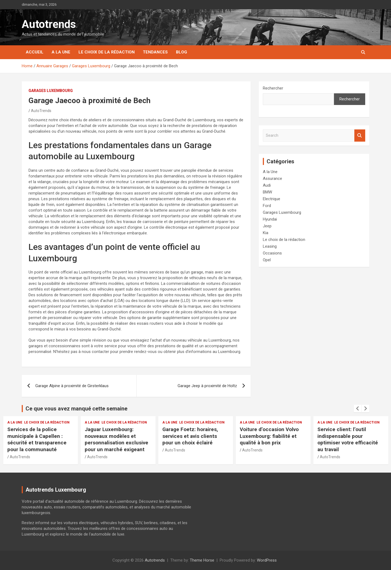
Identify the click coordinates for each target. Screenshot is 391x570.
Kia (265, 232)
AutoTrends (41, 111)
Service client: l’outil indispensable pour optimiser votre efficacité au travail (347, 439)
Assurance (272, 178)
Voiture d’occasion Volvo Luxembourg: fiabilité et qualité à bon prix (269, 436)
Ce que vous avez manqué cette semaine (76, 408)
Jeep (267, 226)
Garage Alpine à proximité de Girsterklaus (72, 385)
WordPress (267, 560)
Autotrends (49, 24)
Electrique (271, 198)
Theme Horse (202, 560)
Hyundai (270, 219)
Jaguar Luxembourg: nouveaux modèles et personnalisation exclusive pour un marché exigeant (116, 439)
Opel (267, 259)
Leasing (270, 246)
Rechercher (273, 88)
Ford (267, 205)
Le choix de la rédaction (106, 52)
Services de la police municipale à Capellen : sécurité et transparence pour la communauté (37, 439)
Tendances (155, 52)
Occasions (272, 253)
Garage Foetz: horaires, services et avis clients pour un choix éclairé (190, 436)
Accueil (34, 52)
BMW (267, 192)
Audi (267, 185)
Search (359, 135)
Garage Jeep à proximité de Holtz (207, 385)
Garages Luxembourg (51, 90)
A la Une (61, 52)
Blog (181, 52)
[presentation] (357, 408)
